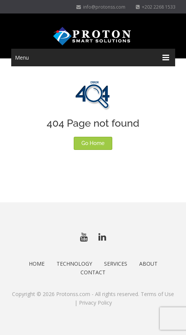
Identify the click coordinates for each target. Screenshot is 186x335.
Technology (74, 263)
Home (37, 263)
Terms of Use (157, 294)
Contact (93, 272)
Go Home (93, 143)
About (148, 263)
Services (115, 263)
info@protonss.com (100, 7)
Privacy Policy (95, 302)
